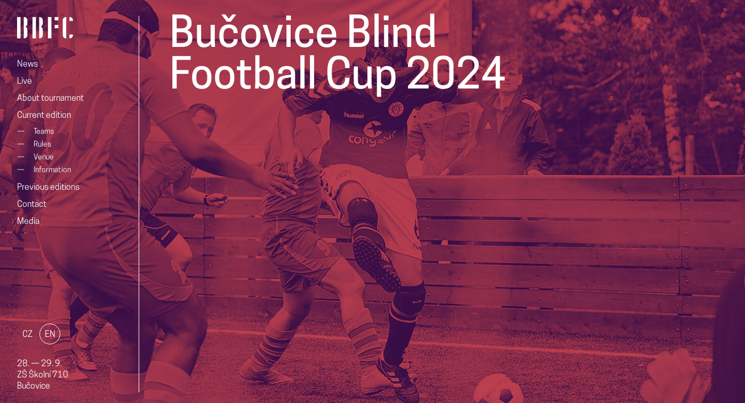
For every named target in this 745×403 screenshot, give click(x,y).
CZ (27, 335)
